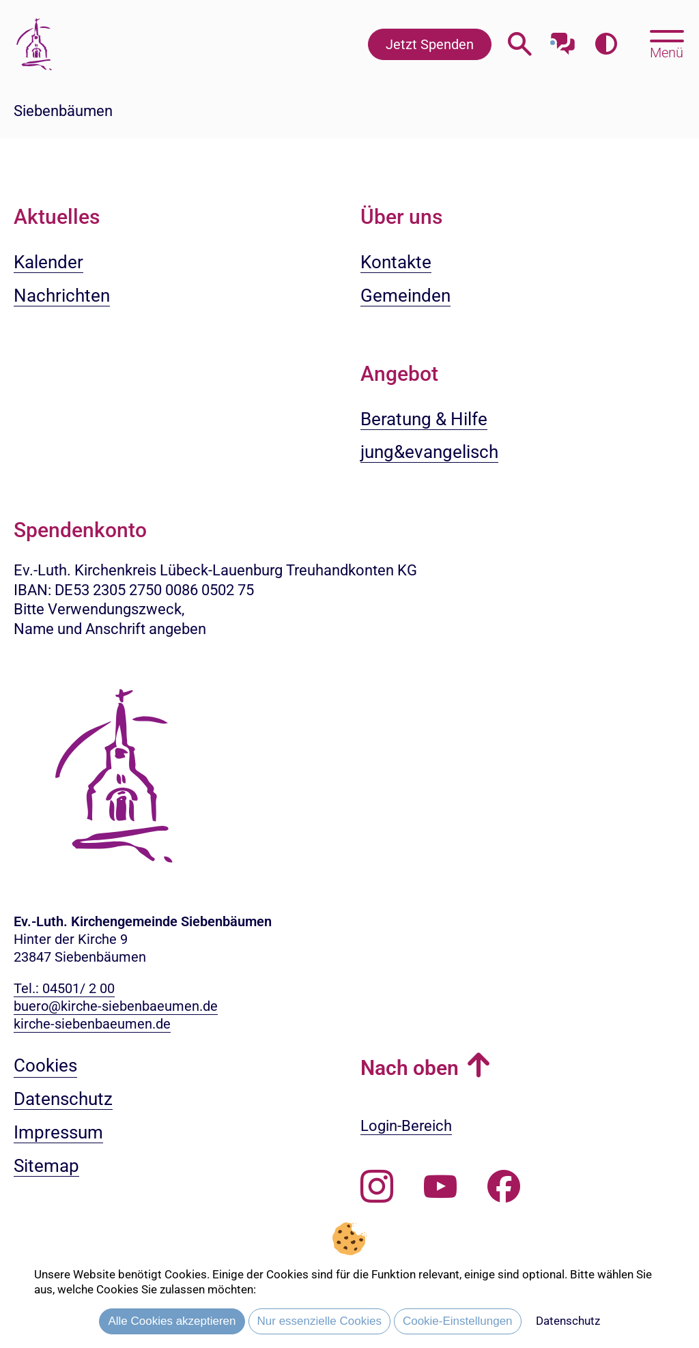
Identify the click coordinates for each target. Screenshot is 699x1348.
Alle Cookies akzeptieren (172, 1321)
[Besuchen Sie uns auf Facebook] (503, 1187)
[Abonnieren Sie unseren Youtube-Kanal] (440, 1187)
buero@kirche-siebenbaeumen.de (116, 1006)
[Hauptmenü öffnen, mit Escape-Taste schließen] (666, 43)
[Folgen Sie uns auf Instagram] (376, 1187)
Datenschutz (568, 1321)
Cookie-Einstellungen (458, 1321)
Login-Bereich (406, 1125)
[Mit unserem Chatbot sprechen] (562, 39)
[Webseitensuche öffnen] (519, 44)
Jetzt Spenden (430, 44)
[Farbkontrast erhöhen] (605, 44)
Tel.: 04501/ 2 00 (64, 988)
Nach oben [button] (409, 1068)
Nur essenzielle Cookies (319, 1321)
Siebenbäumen (63, 110)
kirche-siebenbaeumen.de (92, 1024)
